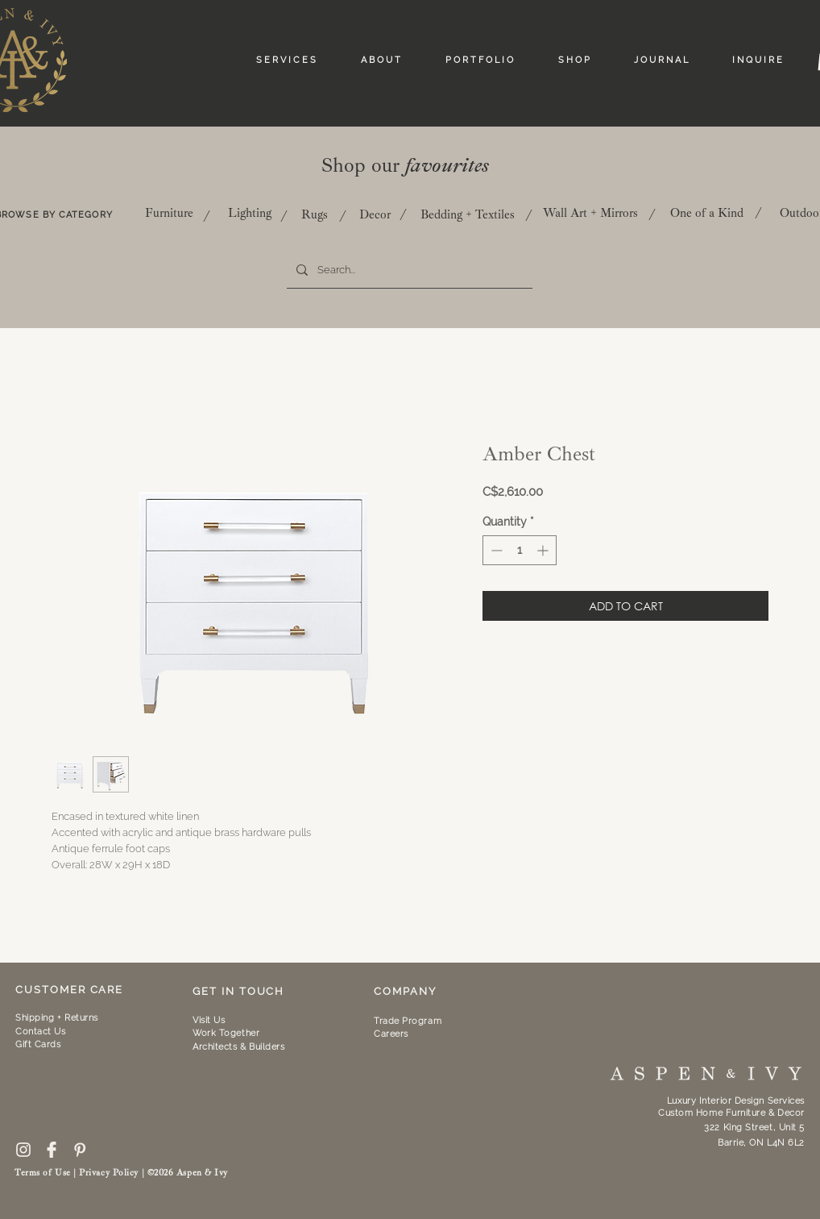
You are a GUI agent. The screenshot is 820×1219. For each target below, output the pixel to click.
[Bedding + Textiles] (467, 214)
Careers (391, 1034)
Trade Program (407, 1021)
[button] (226, 1033)
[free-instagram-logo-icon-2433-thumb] (23, 1150)
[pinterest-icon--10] (80, 1150)
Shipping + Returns (56, 1018)
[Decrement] (495, 550)
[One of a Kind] (706, 213)
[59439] (51, 1150)
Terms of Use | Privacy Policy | (80, 1172)
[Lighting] (249, 213)
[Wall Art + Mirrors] (590, 213)
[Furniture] (169, 213)
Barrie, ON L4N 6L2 (761, 1143)
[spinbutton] (519, 550)
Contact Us (40, 1031)
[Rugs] (314, 214)
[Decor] (375, 214)
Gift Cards (38, 1044)
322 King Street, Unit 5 (754, 1127)
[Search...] (408, 270)
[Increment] (544, 550)
